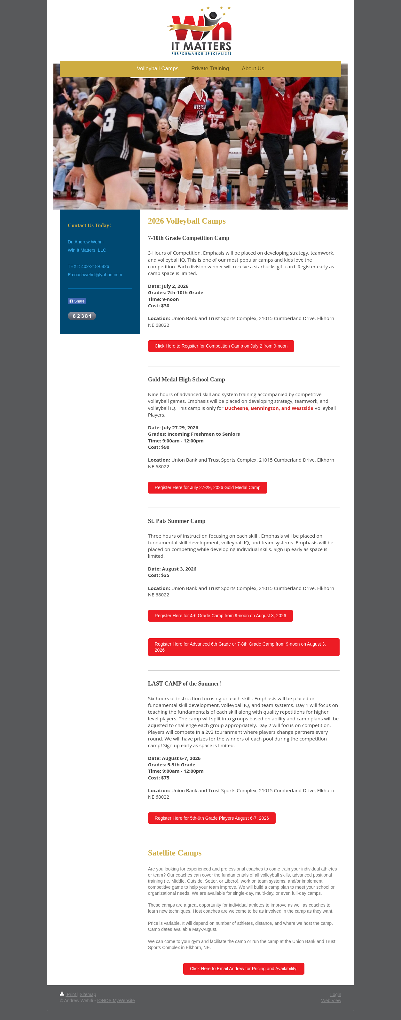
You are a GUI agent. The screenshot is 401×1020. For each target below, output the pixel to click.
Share (76, 301)
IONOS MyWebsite (116, 1000)
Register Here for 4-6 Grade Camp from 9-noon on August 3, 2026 (220, 615)
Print (68, 994)
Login (335, 994)
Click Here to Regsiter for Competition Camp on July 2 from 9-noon (221, 346)
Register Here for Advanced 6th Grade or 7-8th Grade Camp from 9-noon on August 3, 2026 (240, 647)
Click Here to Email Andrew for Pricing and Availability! (244, 968)
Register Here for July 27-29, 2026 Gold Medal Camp (208, 487)
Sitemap (88, 994)
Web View (331, 1000)
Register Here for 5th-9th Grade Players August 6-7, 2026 (212, 818)
